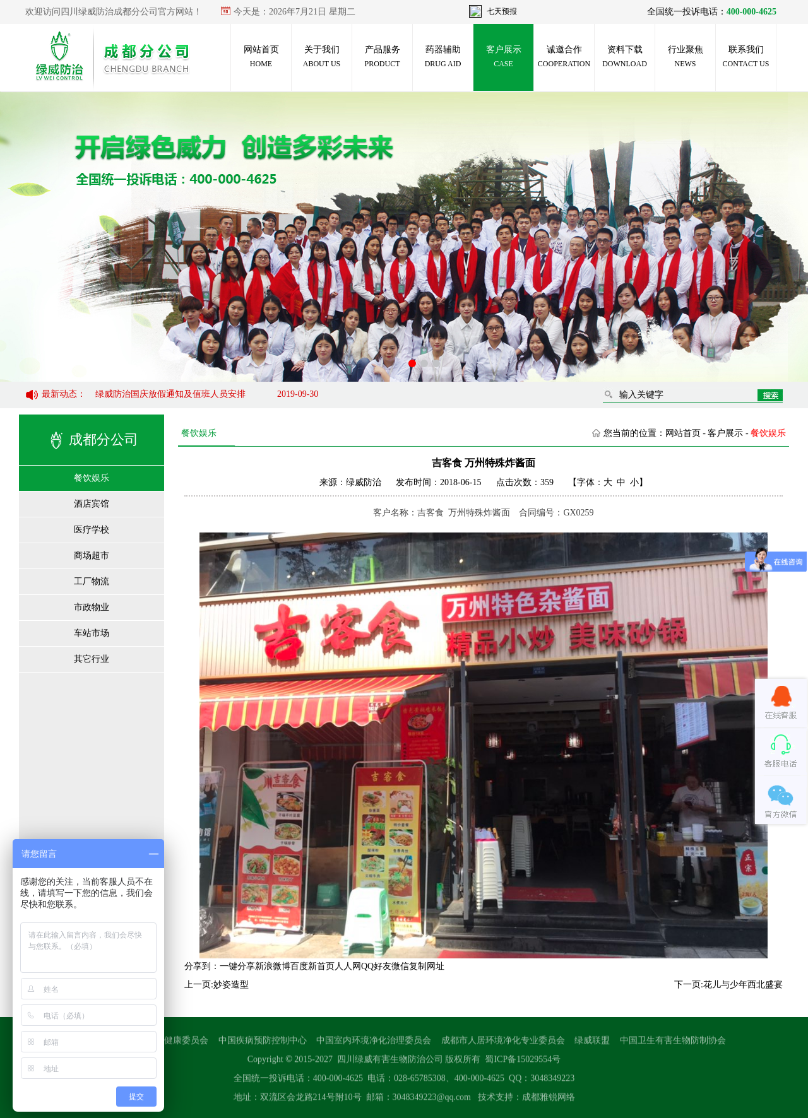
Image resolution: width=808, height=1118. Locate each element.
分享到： (202, 966)
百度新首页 (312, 966)
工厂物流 (91, 581)
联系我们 (746, 56)
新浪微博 (272, 966)
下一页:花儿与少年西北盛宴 (728, 984)
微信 (400, 966)
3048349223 (552, 1082)
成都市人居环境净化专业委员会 (503, 1044)
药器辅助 (443, 56)
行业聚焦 (685, 56)
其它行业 (91, 659)
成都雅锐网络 (548, 1101)
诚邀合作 (564, 56)
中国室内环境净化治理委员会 (373, 1044)
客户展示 (503, 56)
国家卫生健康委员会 (168, 1044)
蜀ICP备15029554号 (523, 1063)
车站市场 (91, 633)
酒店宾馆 (91, 504)
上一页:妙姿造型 (216, 984)
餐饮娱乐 (91, 478)
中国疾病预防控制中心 (262, 1044)
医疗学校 (91, 529)
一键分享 (237, 966)
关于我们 (321, 56)
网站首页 (261, 56)
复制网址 (426, 966)
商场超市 (91, 555)
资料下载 (624, 56)
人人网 (348, 966)
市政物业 (91, 607)
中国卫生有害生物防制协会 (673, 1044)
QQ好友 (376, 966)
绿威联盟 (592, 1044)
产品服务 (382, 56)
